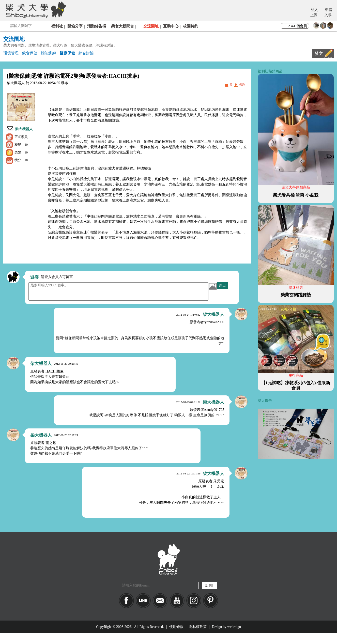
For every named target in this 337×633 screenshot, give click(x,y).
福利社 (57, 26)
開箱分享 (75, 26)
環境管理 (11, 53)
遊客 (34, 277)
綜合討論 (86, 53)
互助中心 (170, 26)
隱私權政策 (198, 627)
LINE (143, 601)
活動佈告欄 (96, 26)
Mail (160, 601)
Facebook (126, 601)
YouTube (177, 601)
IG (194, 601)
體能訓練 (48, 53)
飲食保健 (29, 53)
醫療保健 (67, 53)
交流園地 (151, 26)
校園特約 (190, 26)
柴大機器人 (24, 129)
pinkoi (211, 601)
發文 (318, 53)
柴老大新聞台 (122, 26)
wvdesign (234, 627)
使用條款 (176, 627)
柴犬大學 (35, 9)
